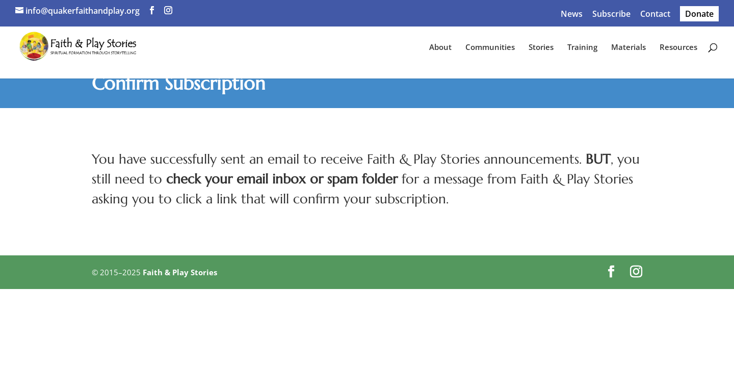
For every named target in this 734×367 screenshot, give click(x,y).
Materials (628, 47)
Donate (699, 13)
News (572, 14)
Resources (678, 47)
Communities (490, 47)
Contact (655, 14)
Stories (541, 47)
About (440, 47)
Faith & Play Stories (180, 272)
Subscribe (611, 14)
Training (582, 47)
